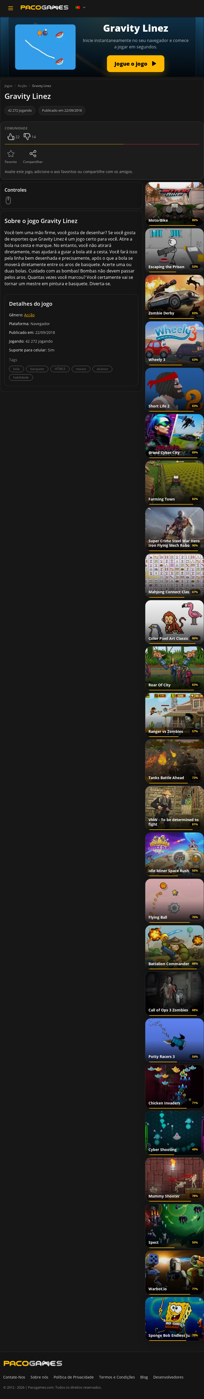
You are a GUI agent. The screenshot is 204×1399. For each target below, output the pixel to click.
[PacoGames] (33, 1363)
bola (16, 369)
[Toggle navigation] (10, 8)
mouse (81, 369)
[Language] (81, 7)
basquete (37, 369)
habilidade (21, 377)
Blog (144, 1377)
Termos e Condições (117, 1377)
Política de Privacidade (74, 1377)
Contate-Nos (14, 1377)
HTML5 (60, 369)
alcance (102, 369)
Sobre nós (39, 1377)
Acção (29, 314)
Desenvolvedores (168, 1377)
